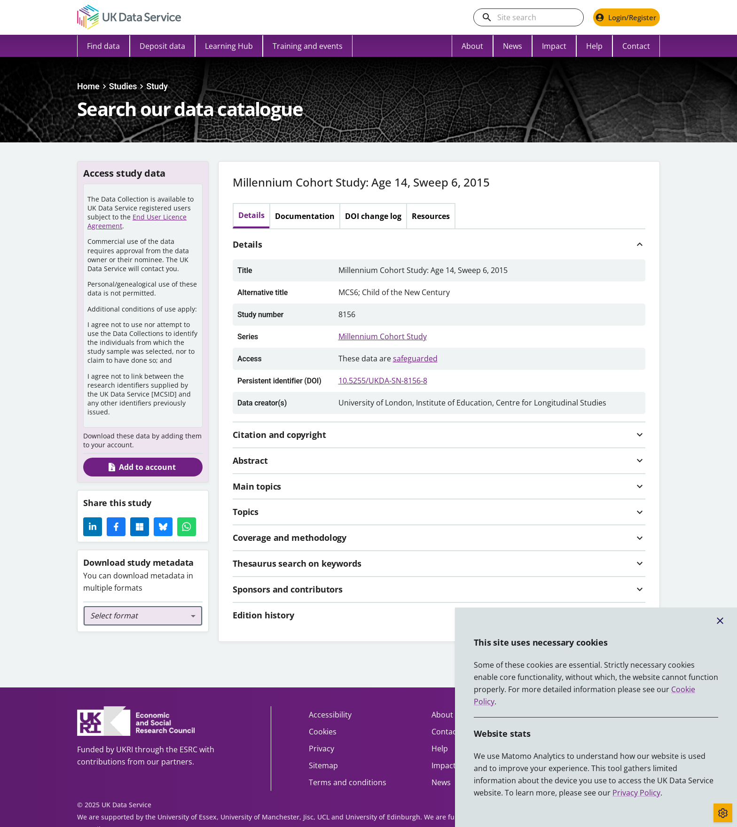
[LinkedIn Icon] (92, 526)
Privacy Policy (636, 793)
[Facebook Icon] (116, 526)
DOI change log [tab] (373, 216)
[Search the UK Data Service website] (536, 17)
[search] (487, 17)
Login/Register (625, 17)
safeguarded (415, 358)
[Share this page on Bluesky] (163, 526)
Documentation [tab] (305, 216)
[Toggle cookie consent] (722, 813)
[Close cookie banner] (720, 620)
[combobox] (143, 616)
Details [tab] (251, 215)
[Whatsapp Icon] (186, 526)
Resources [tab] (431, 216)
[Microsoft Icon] (139, 526)
